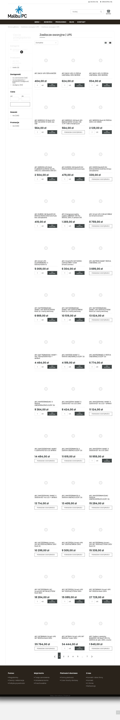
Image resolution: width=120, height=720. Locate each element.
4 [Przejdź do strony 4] (73, 656)
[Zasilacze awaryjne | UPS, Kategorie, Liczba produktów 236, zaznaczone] (20, 50)
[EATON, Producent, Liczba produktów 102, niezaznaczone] (15, 63)
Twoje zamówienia (42, 677)
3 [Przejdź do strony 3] (68, 656)
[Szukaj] (101, 11)
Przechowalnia (40, 683)
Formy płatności (67, 677)
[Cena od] (14, 99)
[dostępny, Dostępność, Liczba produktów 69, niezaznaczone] (16, 85)
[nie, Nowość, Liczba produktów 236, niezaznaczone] (14, 115)
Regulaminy (13, 677)
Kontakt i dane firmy (95, 677)
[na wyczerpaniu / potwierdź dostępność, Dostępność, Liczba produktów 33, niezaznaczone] (20, 81)
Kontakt (90, 680)
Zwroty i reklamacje (16, 680)
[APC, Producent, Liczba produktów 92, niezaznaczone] (14, 61)
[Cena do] (26, 99)
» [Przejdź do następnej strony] (92, 656)
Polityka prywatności (17, 683)
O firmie (90, 683)
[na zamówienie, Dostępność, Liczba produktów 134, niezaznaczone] (18, 78)
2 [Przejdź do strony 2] (63, 656)
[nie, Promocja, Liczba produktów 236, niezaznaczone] (14, 126)
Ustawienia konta (41, 680)
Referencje (91, 686)
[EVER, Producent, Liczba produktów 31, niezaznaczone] (14, 65)
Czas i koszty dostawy (69, 680)
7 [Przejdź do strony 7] (87, 656)
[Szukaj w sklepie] (85, 11)
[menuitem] (37, 22)
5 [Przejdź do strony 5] (77, 656)
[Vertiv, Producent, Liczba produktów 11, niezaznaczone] (14, 67)
